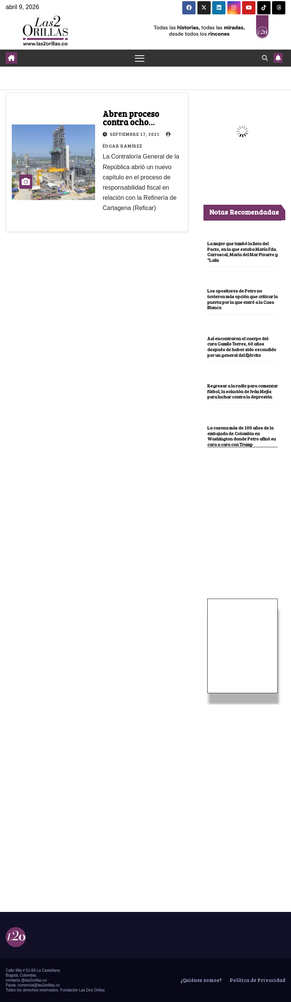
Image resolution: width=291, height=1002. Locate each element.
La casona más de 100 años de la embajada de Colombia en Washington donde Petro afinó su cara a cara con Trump (241, 436)
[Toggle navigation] (139, 58)
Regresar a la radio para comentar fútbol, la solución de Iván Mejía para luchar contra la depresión (242, 391)
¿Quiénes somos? (200, 980)
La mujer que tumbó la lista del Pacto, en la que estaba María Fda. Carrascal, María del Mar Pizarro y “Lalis (242, 251)
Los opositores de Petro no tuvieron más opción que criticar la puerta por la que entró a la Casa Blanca (242, 299)
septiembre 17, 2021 (135, 134)
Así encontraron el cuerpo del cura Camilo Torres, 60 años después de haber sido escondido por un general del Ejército (241, 346)
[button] (265, 58)
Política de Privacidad (256, 980)
